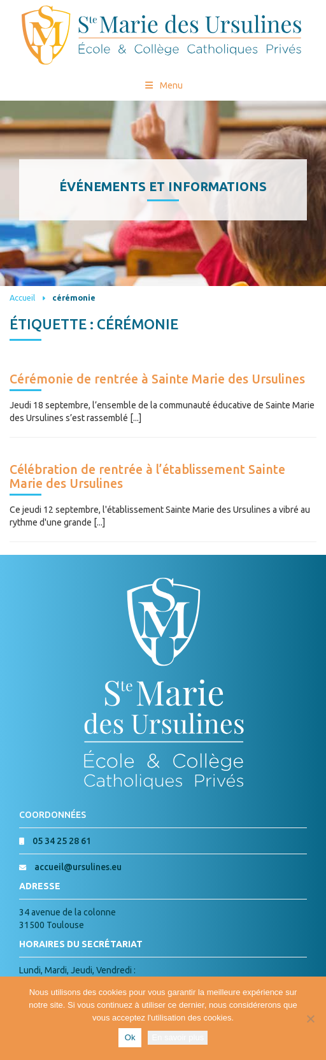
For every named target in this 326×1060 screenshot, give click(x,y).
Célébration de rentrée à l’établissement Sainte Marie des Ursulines (147, 476)
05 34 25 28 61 (61, 841)
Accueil (22, 297)
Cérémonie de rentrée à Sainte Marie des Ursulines (157, 379)
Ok (130, 1037)
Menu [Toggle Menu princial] (163, 85)
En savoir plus (178, 1037)
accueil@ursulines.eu (78, 867)
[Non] (310, 1018)
